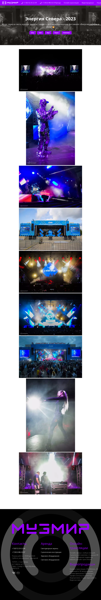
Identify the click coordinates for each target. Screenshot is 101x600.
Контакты (19, 544)
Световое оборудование (50, 560)
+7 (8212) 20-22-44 (29, 3)
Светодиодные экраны (49, 548)
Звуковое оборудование (50, 556)
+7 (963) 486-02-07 (47, 3)
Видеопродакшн (88, 3)
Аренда (58, 3)
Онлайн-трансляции (71, 3)
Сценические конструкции (51, 552)
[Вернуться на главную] (10, 3)
